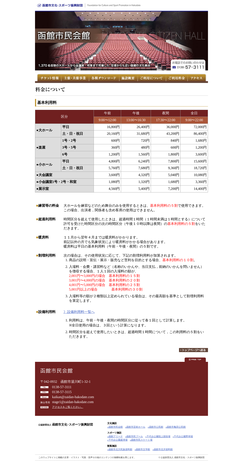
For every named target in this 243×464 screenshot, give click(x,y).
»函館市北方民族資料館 (119, 449)
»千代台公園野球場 (183, 436)
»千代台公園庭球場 (117, 440)
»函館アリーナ (115, 436)
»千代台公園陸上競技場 (157, 436)
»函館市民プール (134, 436)
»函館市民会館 (115, 427)
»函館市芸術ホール (135, 427)
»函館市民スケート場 (141, 440)
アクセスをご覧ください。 (67, 406)
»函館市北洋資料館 (162, 449)
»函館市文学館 (142, 449)
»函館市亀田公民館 (176, 427)
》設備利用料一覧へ (79, 312)
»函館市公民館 (155, 427)
